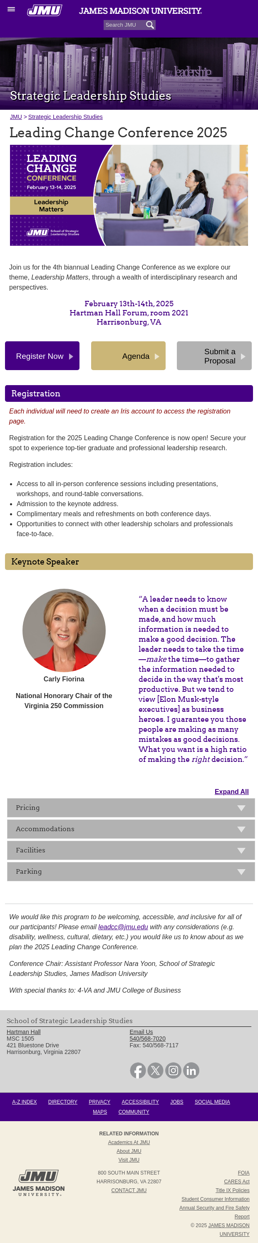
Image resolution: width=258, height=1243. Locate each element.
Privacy (99, 1102)
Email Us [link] (141, 1032)
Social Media (212, 1102)
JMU (16, 116)
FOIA (244, 1173)
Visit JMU (129, 1160)
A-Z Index (24, 1102)
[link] (138, 1076)
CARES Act (236, 1182)
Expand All (232, 791)
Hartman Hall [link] (24, 1032)
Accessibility (140, 1102)
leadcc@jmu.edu (123, 926)
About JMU (129, 1151)
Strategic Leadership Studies (65, 116)
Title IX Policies (233, 1190)
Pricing (133, 809)
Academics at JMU (129, 1142)
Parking (133, 873)
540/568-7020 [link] (148, 1038)
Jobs (176, 1102)
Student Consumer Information (215, 1199)
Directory (62, 1102)
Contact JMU (129, 1190)
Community (134, 1112)
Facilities (133, 851)
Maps (100, 1112)
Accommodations (133, 830)
